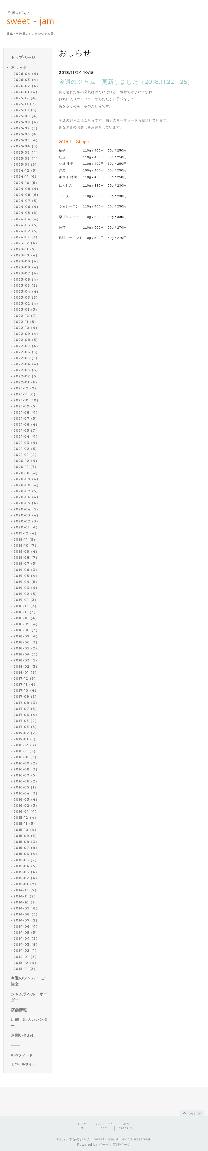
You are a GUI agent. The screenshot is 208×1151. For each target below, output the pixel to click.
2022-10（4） (26, 328)
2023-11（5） (25, 249)
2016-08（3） (26, 769)
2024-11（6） (25, 176)
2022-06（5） (26, 352)
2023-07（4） (26, 273)
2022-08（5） (26, 340)
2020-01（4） (26, 527)
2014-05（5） (26, 932)
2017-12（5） (25, 678)
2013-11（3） (25, 969)
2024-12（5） (26, 170)
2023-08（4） (26, 267)
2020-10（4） (26, 473)
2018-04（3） (26, 654)
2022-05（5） (26, 358)
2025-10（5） (25, 110)
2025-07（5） (26, 128)
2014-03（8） (26, 944)
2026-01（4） (26, 92)
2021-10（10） (26, 400)
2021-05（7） (26, 430)
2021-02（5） (26, 449)
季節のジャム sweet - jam (91, 1139)
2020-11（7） (25, 467)
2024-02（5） (26, 231)
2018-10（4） (26, 618)
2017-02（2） (26, 733)
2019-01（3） (25, 600)
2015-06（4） (26, 854)
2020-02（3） (26, 521)
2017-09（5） (25, 696)
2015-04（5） (26, 866)
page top (192, 1112)
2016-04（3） (26, 793)
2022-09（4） (26, 334)
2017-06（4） (26, 715)
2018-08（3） (26, 630)
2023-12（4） (26, 243)
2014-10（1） (25, 902)
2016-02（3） (26, 805)
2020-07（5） (26, 491)
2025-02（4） (26, 158)
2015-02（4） (26, 878)
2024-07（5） (26, 201)
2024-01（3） (26, 237)
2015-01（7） (25, 884)
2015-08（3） (26, 842)
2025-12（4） (26, 98)
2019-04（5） (26, 582)
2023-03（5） (26, 297)
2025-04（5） (26, 146)
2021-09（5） (26, 406)
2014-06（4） (26, 926)
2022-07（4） (26, 346)
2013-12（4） (25, 963)
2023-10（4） (26, 255)
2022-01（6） (26, 382)
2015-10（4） (25, 830)
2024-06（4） (26, 207)
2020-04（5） (26, 509)
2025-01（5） (25, 164)
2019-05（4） (26, 576)
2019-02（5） (26, 594)
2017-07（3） (26, 709)
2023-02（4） (26, 303)
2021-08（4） (26, 412)
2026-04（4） (26, 74)
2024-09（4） (26, 189)
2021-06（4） (26, 424)
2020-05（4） (26, 503)
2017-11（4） (25, 684)
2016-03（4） (26, 799)
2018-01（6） (25, 672)
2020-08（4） (26, 485)
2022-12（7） (26, 316)
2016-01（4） (25, 811)
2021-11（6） (25, 394)
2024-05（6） (26, 213)
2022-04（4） (26, 364)
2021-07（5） (26, 418)
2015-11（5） (25, 823)
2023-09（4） (26, 261)
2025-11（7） (25, 104)
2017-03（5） (25, 727)
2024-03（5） (26, 225)
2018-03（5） (26, 660)
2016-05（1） (25, 787)
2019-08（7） (26, 557)
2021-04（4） (26, 436)
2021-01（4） (25, 455)
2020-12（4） (26, 461)
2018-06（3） (26, 642)
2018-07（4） (26, 636)
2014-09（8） (26, 908)
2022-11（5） (25, 322)
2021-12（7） (25, 388)
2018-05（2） (26, 648)
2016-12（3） (25, 745)
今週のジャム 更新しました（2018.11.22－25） (126, 81)
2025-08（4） (26, 122)
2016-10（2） (25, 757)
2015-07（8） (26, 848)
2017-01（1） (25, 739)
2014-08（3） (26, 914)
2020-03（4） (26, 515)
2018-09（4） (26, 624)
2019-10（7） (25, 545)
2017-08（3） (26, 703)
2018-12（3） (25, 606)
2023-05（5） (26, 285)
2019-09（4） (26, 551)
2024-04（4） (26, 219)
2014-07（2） (26, 920)
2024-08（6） (26, 195)
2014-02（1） (25, 950)
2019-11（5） (25, 539)
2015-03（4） (26, 872)
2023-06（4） (26, 279)
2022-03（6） (26, 370)
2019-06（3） (26, 570)
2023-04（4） (26, 291)
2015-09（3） (26, 836)
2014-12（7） (25, 890)
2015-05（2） (25, 860)
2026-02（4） (26, 86)
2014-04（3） (26, 938)
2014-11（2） (25, 896)
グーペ (104, 1144)
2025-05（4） (26, 140)
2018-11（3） (25, 612)
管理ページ (122, 1144)
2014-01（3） (25, 957)
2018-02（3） (26, 666)
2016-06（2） (26, 781)
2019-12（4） (25, 533)
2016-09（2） (26, 763)
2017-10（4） (25, 690)
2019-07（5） (26, 563)
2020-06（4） (26, 497)
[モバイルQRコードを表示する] (29, 1064)
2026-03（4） (26, 80)
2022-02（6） (26, 376)
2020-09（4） (26, 479)
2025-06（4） (26, 134)
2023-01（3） (26, 309)
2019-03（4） (26, 588)
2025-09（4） (26, 116)
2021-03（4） (26, 443)
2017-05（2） (25, 721)
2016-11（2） (25, 751)
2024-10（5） (26, 183)
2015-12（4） (25, 817)
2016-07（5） (26, 775)
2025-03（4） (26, 152)
